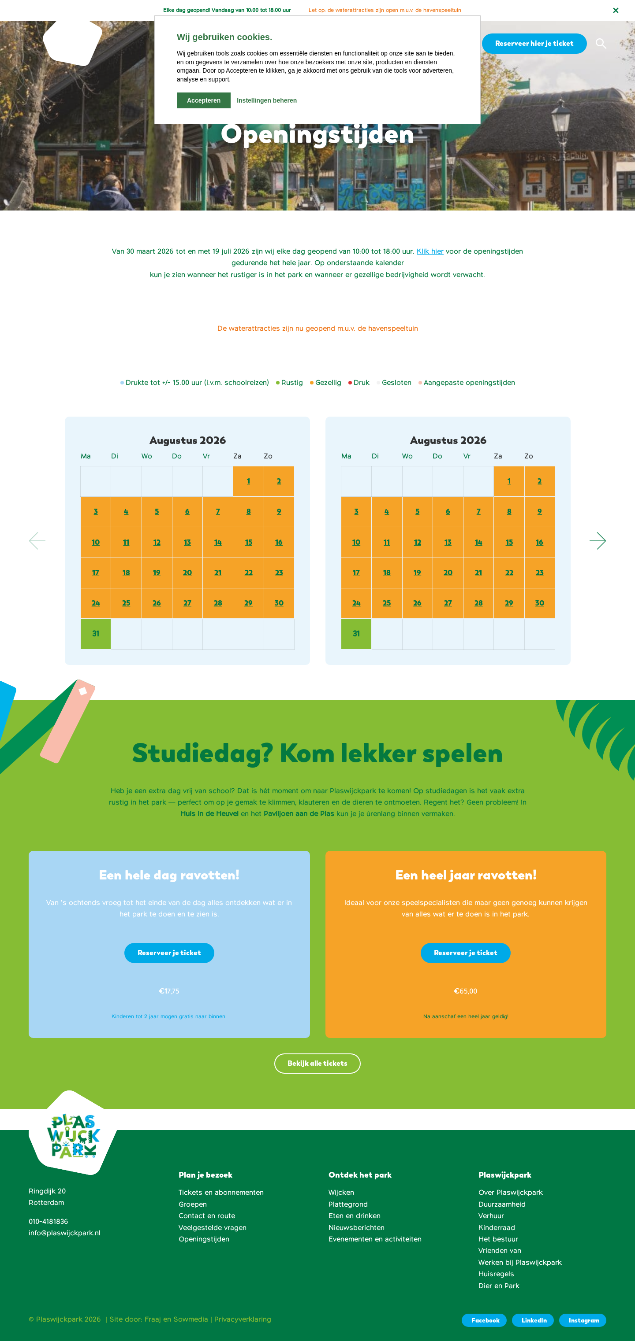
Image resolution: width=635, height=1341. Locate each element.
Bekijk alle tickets (317, 1063)
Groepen (193, 1204)
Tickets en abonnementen (221, 1192)
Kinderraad (496, 1227)
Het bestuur (498, 1239)
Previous (37, 541)
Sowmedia (190, 1319)
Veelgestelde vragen (213, 1227)
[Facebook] (484, 1320)
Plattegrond (348, 1204)
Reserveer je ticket (169, 952)
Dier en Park (498, 1286)
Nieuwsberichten (357, 1227)
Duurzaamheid (502, 1204)
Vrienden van (499, 1250)
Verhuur (491, 1216)
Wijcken (341, 1192)
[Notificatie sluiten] (615, 10)
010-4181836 (48, 1221)
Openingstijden (204, 1239)
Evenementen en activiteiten (375, 1239)
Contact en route (207, 1216)
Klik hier (430, 251)
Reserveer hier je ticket (533, 43)
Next (597, 541)
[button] (601, 43)
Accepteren (203, 100)
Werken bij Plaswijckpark (520, 1262)
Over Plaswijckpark (510, 1192)
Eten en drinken (355, 1216)
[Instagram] (582, 1320)
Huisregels (496, 1274)
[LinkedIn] (533, 1320)
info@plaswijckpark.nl (65, 1233)
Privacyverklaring (242, 1319)
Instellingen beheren (267, 100)
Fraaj (153, 1319)
